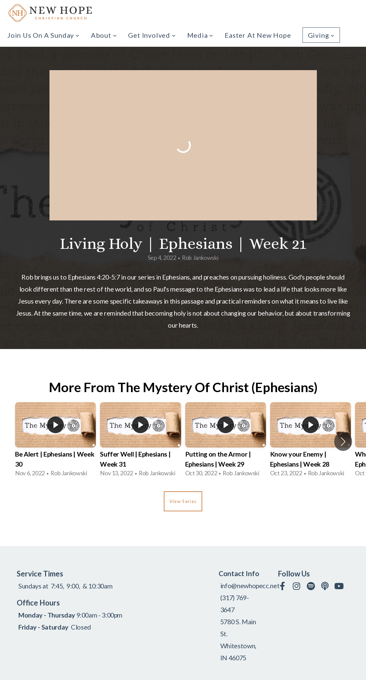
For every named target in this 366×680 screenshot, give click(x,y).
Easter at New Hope (258, 35)
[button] (343, 441)
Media (200, 35)
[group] (55, 441)
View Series (183, 501)
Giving (321, 35)
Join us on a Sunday (43, 35)
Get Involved (151, 35)
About (104, 35)
